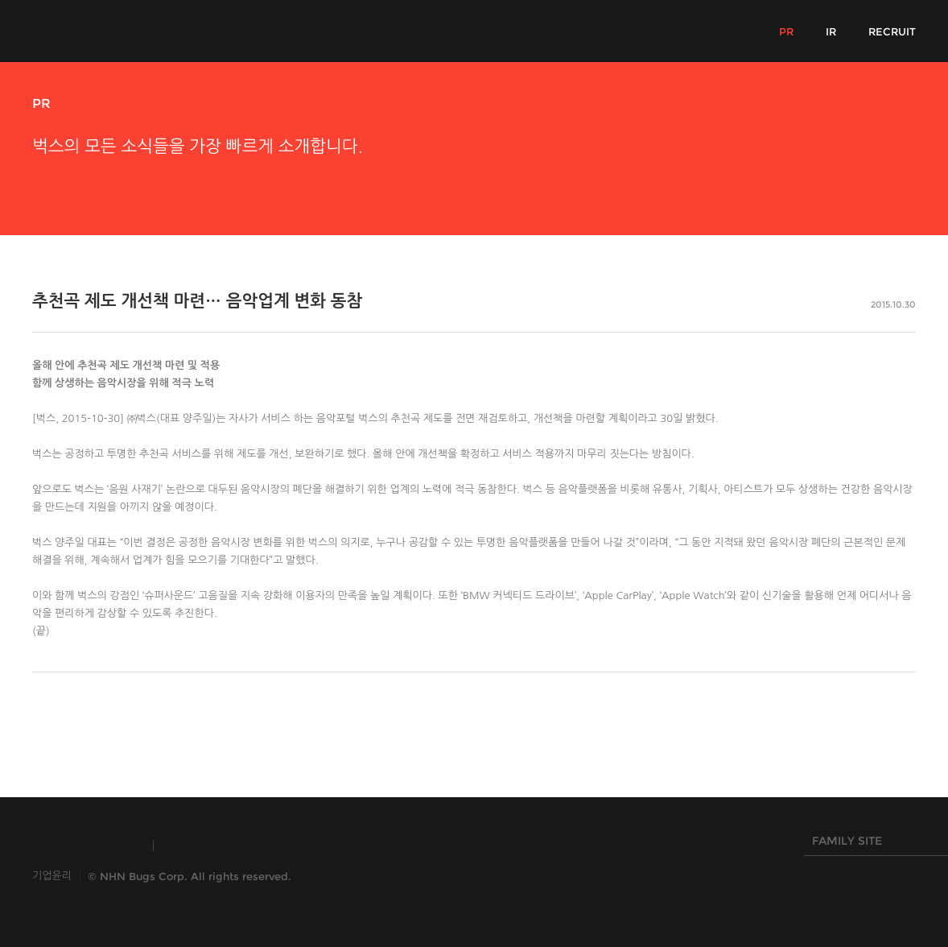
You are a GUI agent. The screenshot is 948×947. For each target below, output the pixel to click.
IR (831, 31)
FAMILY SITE (872, 844)
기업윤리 (52, 875)
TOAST (204, 845)
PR (786, 31)
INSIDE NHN (85, 845)
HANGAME (301, 845)
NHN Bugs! (91, 30)
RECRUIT (892, 31)
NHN (393, 845)
